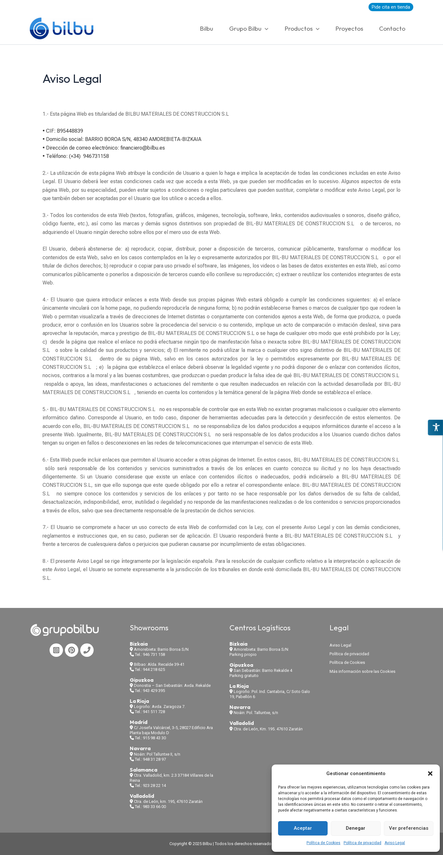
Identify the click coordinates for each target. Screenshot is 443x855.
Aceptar (303, 828)
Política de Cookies (323, 843)
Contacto (392, 28)
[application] (264, 28)
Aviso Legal (395, 843)
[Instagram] (56, 650)
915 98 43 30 (154, 737)
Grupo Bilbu (248, 28)
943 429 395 (154, 690)
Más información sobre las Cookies (362, 671)
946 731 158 (154, 654)
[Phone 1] (87, 650)
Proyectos (349, 28)
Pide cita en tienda (391, 7)
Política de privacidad (362, 843)
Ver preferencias (408, 828)
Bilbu (206, 28)
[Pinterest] (71, 650)
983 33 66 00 (154, 806)
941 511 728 (154, 711)
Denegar (355, 828)
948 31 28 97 (154, 759)
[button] (430, 773)
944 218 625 (154, 669)
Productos (301, 28)
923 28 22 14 (154, 785)
